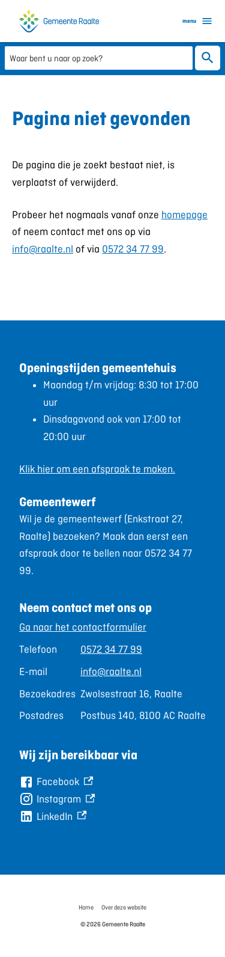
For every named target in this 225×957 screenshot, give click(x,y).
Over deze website (123, 907)
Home (86, 907)
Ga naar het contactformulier (82, 627)
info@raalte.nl (42, 249)
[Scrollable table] (112, 671)
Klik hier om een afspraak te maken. (97, 469)
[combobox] (99, 57)
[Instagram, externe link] (57, 799)
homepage (184, 215)
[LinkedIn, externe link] (52, 816)
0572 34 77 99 (133, 249)
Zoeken (207, 58)
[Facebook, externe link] (56, 781)
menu (197, 21)
